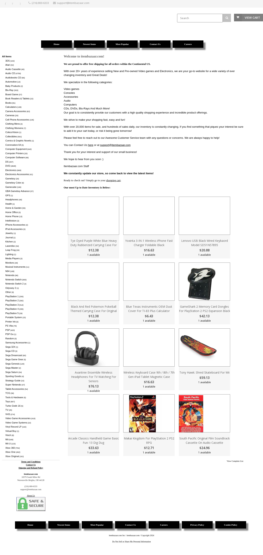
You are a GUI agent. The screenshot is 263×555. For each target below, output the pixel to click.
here (90, 145)
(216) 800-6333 (40, 3)
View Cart (252, 17)
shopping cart (113, 180)
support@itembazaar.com (115, 145)
